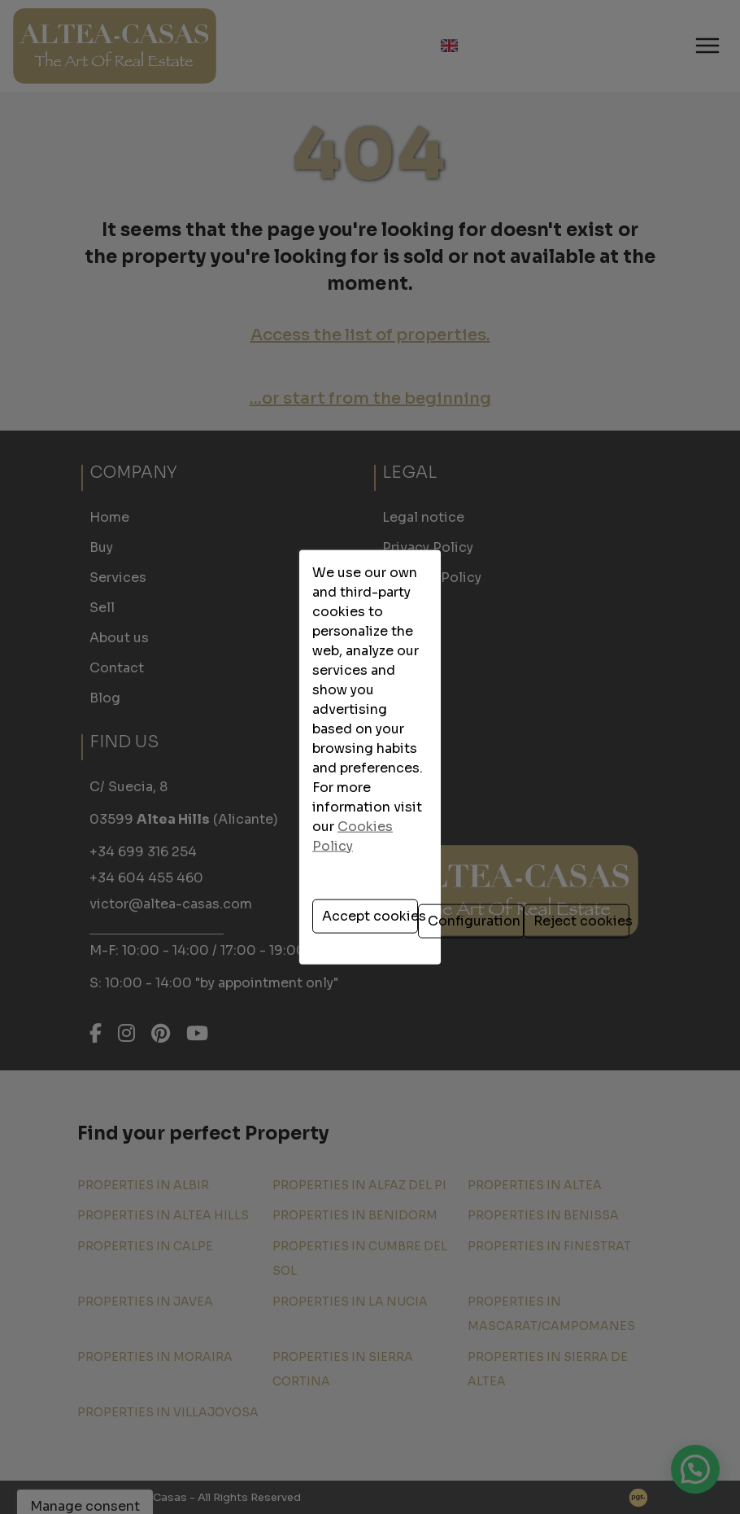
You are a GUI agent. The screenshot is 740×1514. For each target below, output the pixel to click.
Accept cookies (241, 815)
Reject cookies (501, 815)
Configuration (372, 815)
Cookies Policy (367, 749)
